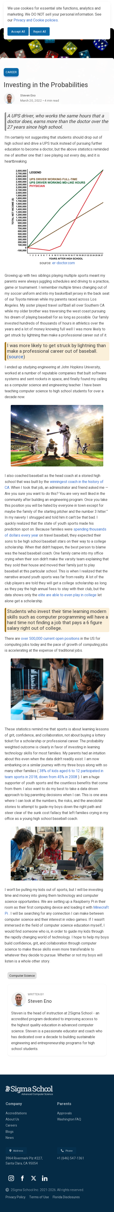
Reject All (39, 32)
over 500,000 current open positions (50, 638)
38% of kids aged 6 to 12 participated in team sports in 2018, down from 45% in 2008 (54, 774)
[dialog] (57, 20)
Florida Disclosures (66, 1197)
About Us (12, 1119)
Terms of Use (39, 1197)
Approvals (64, 1113)
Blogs (10, 1131)
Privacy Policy (15, 1197)
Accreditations (16, 1113)
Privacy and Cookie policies (36, 20)
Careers (11, 1125)
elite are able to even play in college (67, 595)
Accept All (18, 32)
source (16, 356)
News (10, 1137)
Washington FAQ (69, 1119)
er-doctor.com (63, 263)
